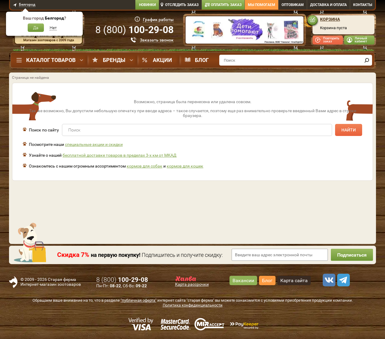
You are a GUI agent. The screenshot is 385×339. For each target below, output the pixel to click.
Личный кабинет (361, 39)
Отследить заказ (182, 5)
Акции (162, 60)
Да (35, 27)
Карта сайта (294, 280)
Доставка (328, 5)
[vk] (328, 280)
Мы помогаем (261, 5)
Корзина (330, 19)
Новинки (147, 5)
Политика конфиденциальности (193, 305)
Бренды (114, 60)
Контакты (362, 5)
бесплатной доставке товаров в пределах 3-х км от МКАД (120, 155)
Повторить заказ (331, 39)
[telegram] (342, 280)
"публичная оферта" (138, 300)
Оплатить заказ (226, 5)
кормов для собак (144, 166)
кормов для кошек (185, 166)
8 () (134, 29)
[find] (366, 60)
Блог (202, 60)
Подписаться (352, 255)
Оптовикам (293, 5)
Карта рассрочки (192, 284)
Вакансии (243, 280)
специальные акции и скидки (94, 144)
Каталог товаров (50, 60)
